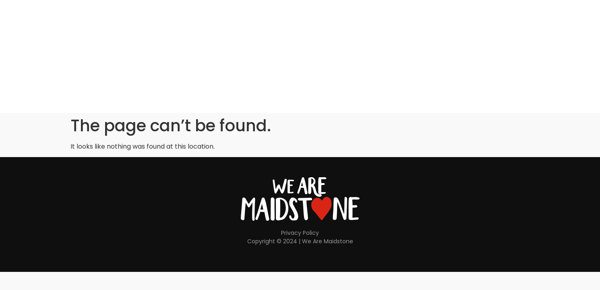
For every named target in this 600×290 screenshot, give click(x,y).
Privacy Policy (300, 233)
